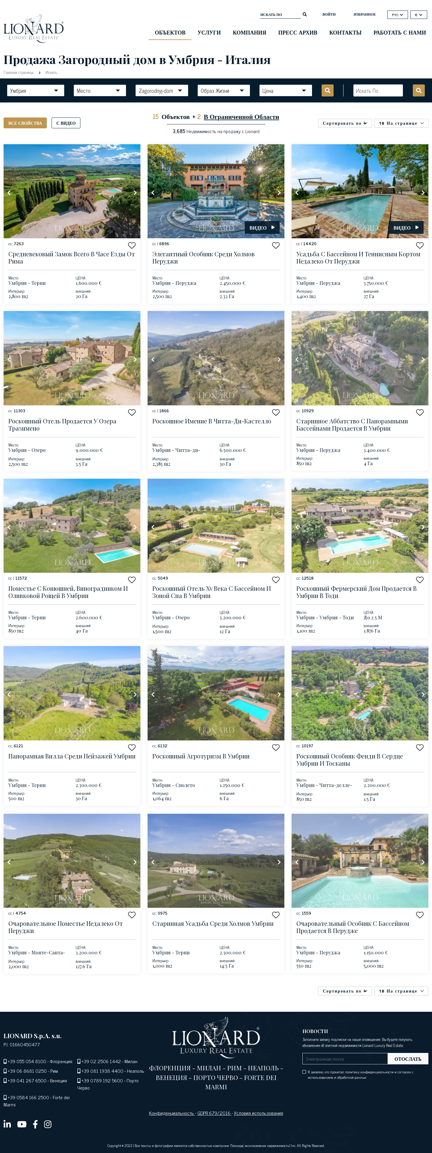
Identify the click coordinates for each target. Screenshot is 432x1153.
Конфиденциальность (172, 1113)
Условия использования (258, 1113)
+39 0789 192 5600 (102, 1080)
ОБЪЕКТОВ (170, 32)
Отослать (408, 1059)
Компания (249, 32)
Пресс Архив (297, 32)
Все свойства (25, 122)
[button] (132, 245)
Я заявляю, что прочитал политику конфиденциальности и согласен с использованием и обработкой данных (360, 1074)
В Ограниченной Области (241, 116)
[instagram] (48, 1124)
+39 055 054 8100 (27, 1061)
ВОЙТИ (329, 14)
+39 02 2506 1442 (101, 1061)
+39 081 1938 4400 (102, 1071)
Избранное (365, 14)
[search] (305, 14)
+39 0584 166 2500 (28, 1097)
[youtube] (22, 1124)
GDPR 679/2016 (214, 1113)
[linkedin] (7, 1124)
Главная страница (19, 72)
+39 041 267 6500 (27, 1080)
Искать (50, 72)
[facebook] (35, 1124)
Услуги (209, 32)
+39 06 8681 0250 (27, 1071)
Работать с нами (400, 32)
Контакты (345, 32)
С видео (66, 122)
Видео (262, 227)
